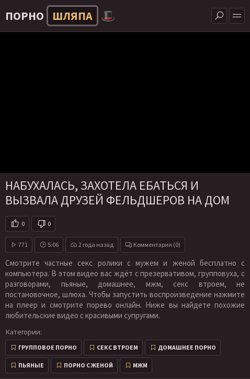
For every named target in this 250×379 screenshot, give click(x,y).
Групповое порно (47, 347)
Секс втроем (117, 347)
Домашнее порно (187, 347)
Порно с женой (88, 365)
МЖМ (140, 365)
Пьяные (31, 365)
